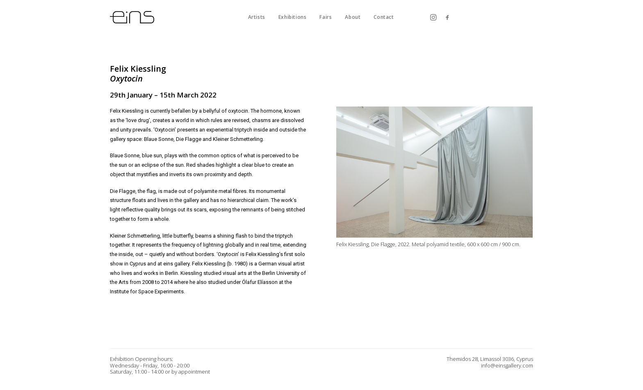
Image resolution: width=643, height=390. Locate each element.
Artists (256, 17)
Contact (384, 17)
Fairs (325, 17)
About (352, 17)
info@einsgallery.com (507, 365)
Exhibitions (292, 17)
